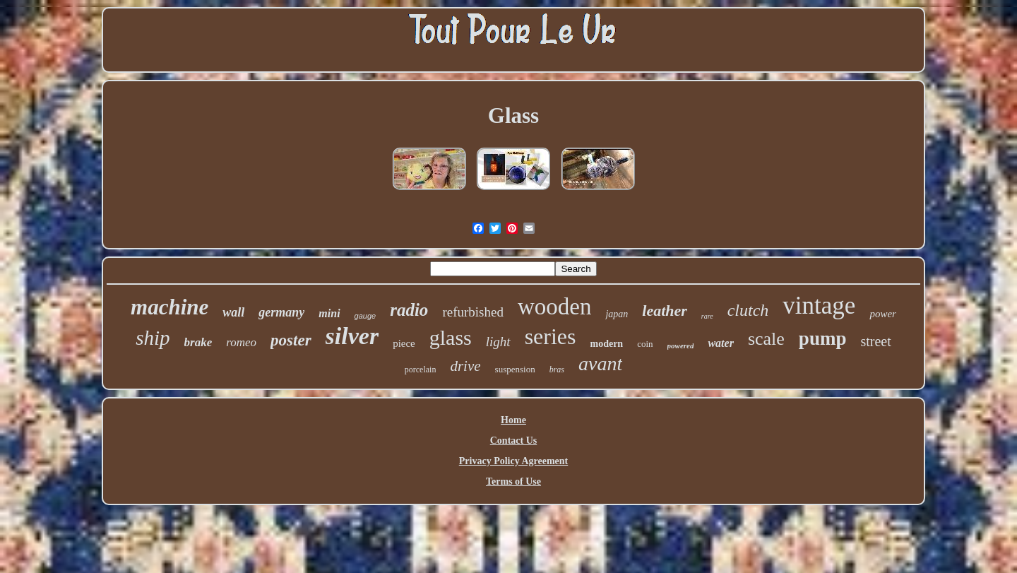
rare (707, 316)
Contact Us (513, 440)
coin (645, 343)
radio (409, 309)
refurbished (473, 312)
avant (600, 363)
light (498, 341)
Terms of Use (513, 481)
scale (766, 339)
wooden (554, 306)
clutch (748, 310)
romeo (241, 342)
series (550, 336)
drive (465, 366)
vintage (819, 305)
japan (616, 314)
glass (450, 337)
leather (664, 310)
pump (823, 338)
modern (606, 343)
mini (329, 313)
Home (513, 420)
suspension (515, 369)
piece (404, 343)
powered (680, 345)
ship (153, 337)
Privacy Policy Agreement (513, 461)
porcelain (420, 369)
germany (281, 312)
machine (169, 307)
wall (233, 312)
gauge (365, 316)
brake (198, 342)
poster (290, 340)
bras (556, 369)
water (720, 343)
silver (352, 336)
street (875, 341)
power (882, 313)
